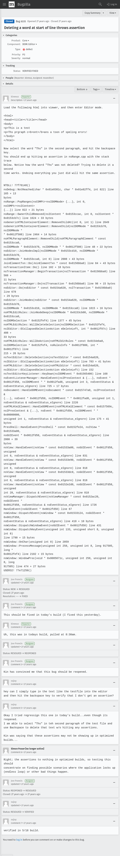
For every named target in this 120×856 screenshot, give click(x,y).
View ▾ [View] (112, 12)
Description (16, 100)
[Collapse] (114, 98)
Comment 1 (16, 595)
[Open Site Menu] (4, 4)
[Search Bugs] (100, 4)
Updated (15, 570)
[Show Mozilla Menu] (12, 4)
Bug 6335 (21, 21)
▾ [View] (103, 12)
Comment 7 (16, 810)
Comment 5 (16, 695)
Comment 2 (16, 615)
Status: (17, 71)
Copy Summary (92, 12)
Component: (14, 44)
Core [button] (25, 40)
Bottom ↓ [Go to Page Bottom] (82, 89)
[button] (112, 4)
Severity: (16, 58)
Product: (16, 40)
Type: (18, 49)
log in (19, 827)
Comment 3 (16, 652)
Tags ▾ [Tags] (96, 89)
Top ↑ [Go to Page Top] (7, 844)
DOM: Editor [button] (29, 44)
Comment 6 (16, 740)
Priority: (16, 54)
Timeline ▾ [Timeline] (110, 89)
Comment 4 (16, 672)
